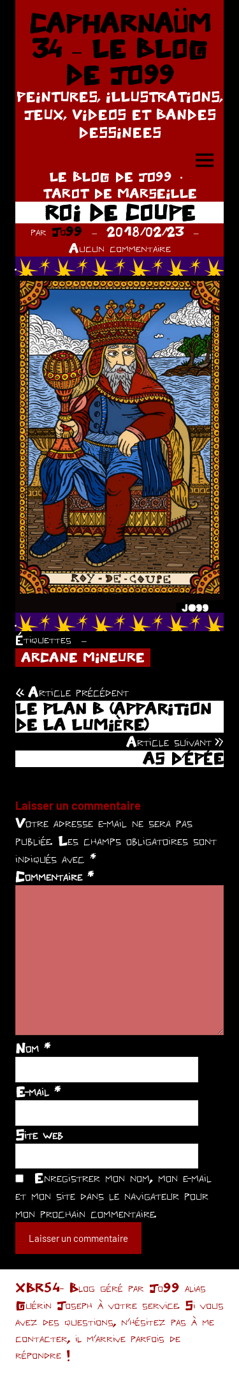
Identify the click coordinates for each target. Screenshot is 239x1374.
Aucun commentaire (120, 248)
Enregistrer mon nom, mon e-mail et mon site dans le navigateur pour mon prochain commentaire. (113, 1195)
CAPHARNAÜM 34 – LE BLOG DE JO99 (120, 48)
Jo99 (67, 231)
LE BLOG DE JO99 (110, 176)
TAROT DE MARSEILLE (120, 193)
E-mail (38, 1091)
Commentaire (54, 876)
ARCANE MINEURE (83, 657)
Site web (39, 1135)
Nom (32, 1048)
